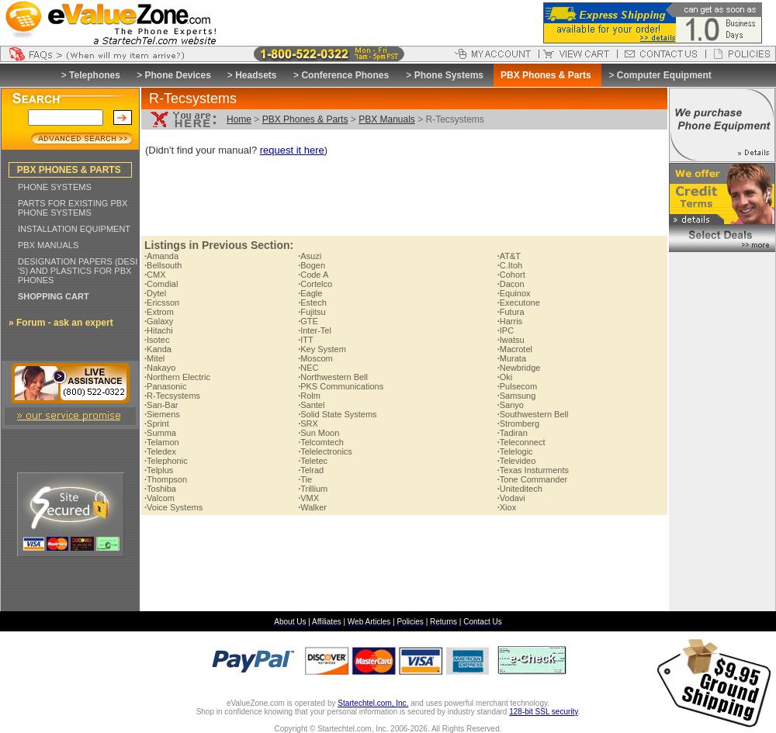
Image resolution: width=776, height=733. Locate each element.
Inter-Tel (314, 330)
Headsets (255, 75)
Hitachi (158, 330)
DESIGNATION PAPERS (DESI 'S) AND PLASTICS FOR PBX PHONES (77, 271)
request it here (292, 150)
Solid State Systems (337, 414)
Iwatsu (511, 339)
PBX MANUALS (48, 245)
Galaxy (158, 321)
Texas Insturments (533, 470)
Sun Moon (318, 432)
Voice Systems (173, 507)
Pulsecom (517, 386)
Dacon (511, 284)
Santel (311, 405)
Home (239, 119)
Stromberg (518, 423)
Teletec (312, 460)
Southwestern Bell (533, 414)
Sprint (156, 423)
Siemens (162, 414)
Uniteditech (519, 488)
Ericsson (161, 302)
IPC (505, 330)
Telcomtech (321, 442)
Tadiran (512, 432)
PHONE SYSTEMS (55, 187)
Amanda (161, 256)
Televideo (516, 460)
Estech (312, 302)
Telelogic (515, 451)
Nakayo (159, 367)
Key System (322, 349)
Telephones (94, 75)
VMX (308, 498)
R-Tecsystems (172, 395)
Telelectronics (325, 451)
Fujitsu (311, 311)
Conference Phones (345, 75)
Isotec (156, 339)
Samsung (516, 395)
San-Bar (161, 405)
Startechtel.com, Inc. (373, 703)
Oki (505, 377)
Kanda (157, 349)
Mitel (154, 358)
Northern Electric (177, 377)
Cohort (511, 274)
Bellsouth (163, 265)
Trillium (312, 488)
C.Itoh (509, 265)
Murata (511, 358)
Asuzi (309, 256)
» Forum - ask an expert (61, 322)
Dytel (155, 293)
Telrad (311, 470)
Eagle (310, 293)
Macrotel (514, 349)
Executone (518, 302)
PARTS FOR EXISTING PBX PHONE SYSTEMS (72, 208)
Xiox (506, 507)
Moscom (315, 358)
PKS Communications (340, 386)
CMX (155, 274)
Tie (305, 479)
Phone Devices (177, 75)
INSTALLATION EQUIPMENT (74, 228)
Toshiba (160, 488)
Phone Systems (448, 75)
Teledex (160, 451)
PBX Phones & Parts (305, 119)
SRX (308, 423)
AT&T (509, 256)
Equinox (514, 293)
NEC (308, 367)
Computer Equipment (664, 75)
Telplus (158, 470)
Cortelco (315, 284)
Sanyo (510, 405)
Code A (313, 274)
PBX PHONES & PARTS (69, 169)
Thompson (165, 479)
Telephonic (166, 460)
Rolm (309, 395)
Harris (509, 321)
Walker (312, 507)
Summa (160, 432)
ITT (306, 339)
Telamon (161, 442)
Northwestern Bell (333, 377)
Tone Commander (532, 479)
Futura (511, 311)
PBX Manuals (387, 119)
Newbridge (519, 367)
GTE (308, 321)
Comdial (161, 284)
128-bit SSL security (543, 711)
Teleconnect (521, 442)
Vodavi (511, 498)
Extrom (159, 311)
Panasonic (165, 386)
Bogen (311, 265)
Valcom (159, 498)
